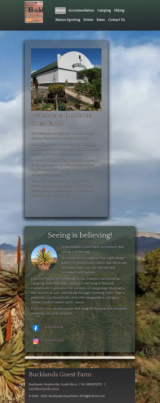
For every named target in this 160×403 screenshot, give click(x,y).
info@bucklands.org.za (44, 388)
